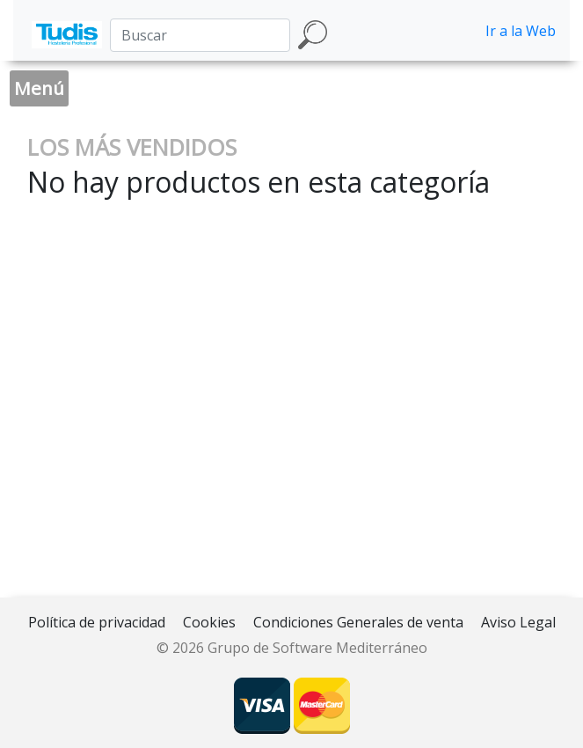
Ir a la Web (520, 30)
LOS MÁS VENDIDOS (132, 147)
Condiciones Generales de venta (358, 622)
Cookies (209, 622)
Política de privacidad (96, 622)
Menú (39, 88)
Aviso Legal (518, 622)
